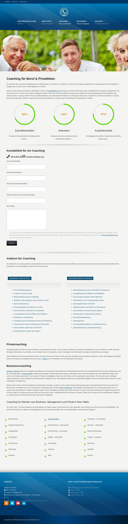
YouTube (18, 503)
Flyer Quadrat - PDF (76, 492)
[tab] (19, 278)
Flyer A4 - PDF (75, 490)
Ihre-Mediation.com (53, 91)
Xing (7, 497)
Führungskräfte (28, 373)
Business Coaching (13, 371)
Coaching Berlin (53, 419)
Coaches (45, 359)
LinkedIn (24, 503)
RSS (6, 503)
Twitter (12, 503)
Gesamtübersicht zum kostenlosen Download (84, 488)
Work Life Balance (66, 388)
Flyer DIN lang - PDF (77, 495)
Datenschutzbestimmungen (110, 235)
